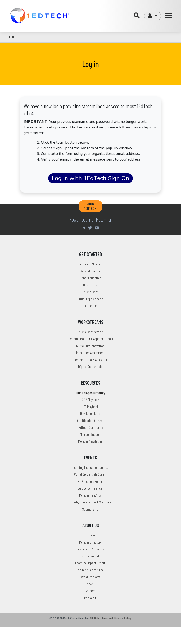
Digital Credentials (90, 366)
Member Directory (90, 542)
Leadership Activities (90, 549)
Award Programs (90, 577)
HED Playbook (90, 406)
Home (12, 37)
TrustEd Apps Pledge (90, 299)
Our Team (90, 535)
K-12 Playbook (90, 399)
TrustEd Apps (90, 292)
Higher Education (90, 278)
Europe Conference (90, 488)
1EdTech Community (90, 427)
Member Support (90, 434)
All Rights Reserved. (102, 618)
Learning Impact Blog (90, 570)
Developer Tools (90, 413)
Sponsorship (90, 509)
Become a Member (90, 264)
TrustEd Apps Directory (90, 393)
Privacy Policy (122, 618)
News (90, 584)
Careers (90, 591)
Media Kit (90, 598)
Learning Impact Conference (90, 467)
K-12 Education (90, 271)
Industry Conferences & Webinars (90, 502)
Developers (90, 285)
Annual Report (90, 556)
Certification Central (90, 420)
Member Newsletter (90, 441)
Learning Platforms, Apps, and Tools (90, 339)
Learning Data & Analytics (90, 360)
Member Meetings (90, 495)
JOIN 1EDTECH (90, 206)
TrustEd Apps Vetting (90, 332)
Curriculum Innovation (90, 346)
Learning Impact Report (90, 563)
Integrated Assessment (90, 353)
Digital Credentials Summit (90, 474)
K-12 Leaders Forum (90, 481)
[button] (152, 16)
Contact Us (90, 306)
